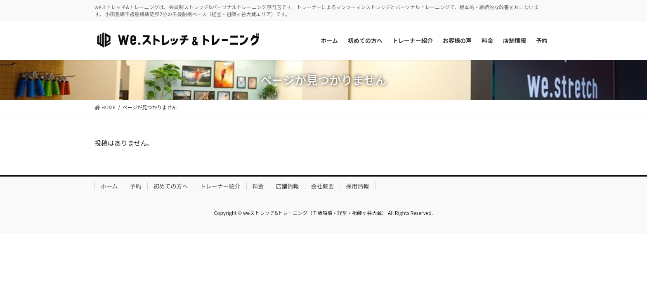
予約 (136, 186)
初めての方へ (170, 186)
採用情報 (357, 186)
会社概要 (322, 186)
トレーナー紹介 (220, 186)
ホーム (109, 186)
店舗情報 (287, 186)
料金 (258, 186)
